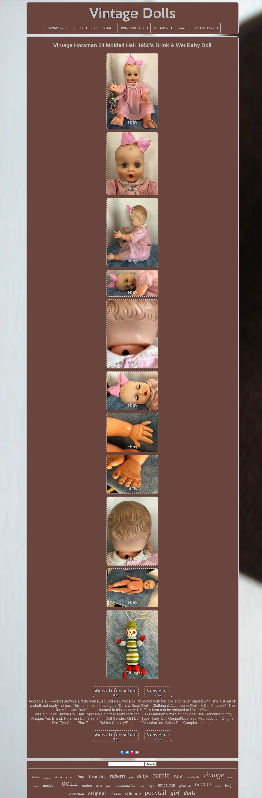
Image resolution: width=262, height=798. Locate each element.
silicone (133, 793)
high (151, 786)
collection (76, 794)
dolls (189, 792)
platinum (185, 786)
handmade (192, 777)
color (142, 786)
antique (47, 778)
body (228, 785)
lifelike (36, 786)
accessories (125, 786)
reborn (117, 776)
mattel (87, 785)
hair (81, 776)
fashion (36, 777)
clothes (218, 786)
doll (70, 784)
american (166, 785)
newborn (50, 786)
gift (131, 777)
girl (175, 792)
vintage (213, 775)
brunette (97, 776)
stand (58, 777)
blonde (203, 784)
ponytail (155, 792)
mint (99, 786)
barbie (161, 775)
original (97, 793)
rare (178, 776)
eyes (230, 777)
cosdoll (115, 794)
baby (142, 776)
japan (69, 777)
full (108, 785)
